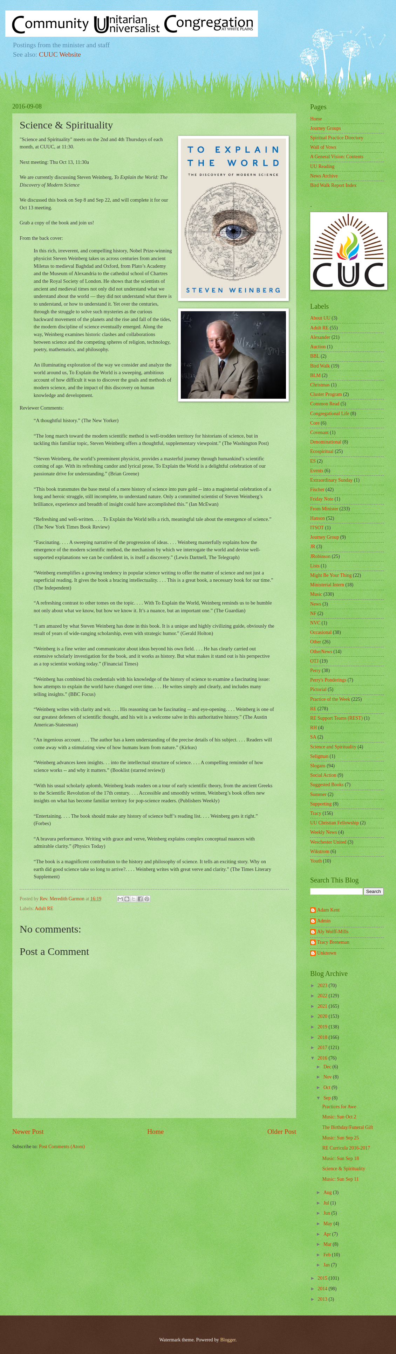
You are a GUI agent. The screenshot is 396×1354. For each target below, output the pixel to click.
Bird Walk (320, 366)
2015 (323, 1278)
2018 (323, 1037)
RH (313, 727)
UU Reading (322, 166)
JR (312, 546)
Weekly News (323, 832)
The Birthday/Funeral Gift (347, 1127)
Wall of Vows (323, 147)
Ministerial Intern (327, 584)
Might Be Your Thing (331, 575)
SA (313, 737)
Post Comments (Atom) (62, 1146)
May (328, 1223)
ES (313, 461)
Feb (327, 1254)
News (315, 604)
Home (155, 1131)
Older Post (281, 1131)
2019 (323, 1027)
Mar (328, 1244)
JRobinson (320, 556)
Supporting (321, 804)
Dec (328, 1066)
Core (315, 423)
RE (313, 708)
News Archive (324, 176)
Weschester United (328, 842)
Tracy (315, 813)
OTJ (314, 661)
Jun (327, 1213)
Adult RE (44, 908)
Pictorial (318, 689)
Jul (326, 1203)
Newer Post (28, 1131)
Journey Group (324, 537)
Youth (316, 861)
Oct (327, 1087)
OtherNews (321, 651)
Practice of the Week (330, 699)
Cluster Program (326, 394)
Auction (318, 346)
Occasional (321, 632)
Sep (327, 1098)
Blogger (227, 1339)
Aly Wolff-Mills (332, 931)
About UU (320, 318)
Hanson (317, 518)
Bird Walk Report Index (333, 185)
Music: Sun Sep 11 (340, 1179)
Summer (318, 794)
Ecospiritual (322, 451)
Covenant (319, 432)
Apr (327, 1234)
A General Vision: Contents (336, 156)
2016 (323, 1058)
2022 (323, 995)
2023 (323, 985)
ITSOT (317, 527)
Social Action (323, 775)
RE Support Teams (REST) (336, 718)
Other (315, 641)
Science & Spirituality (343, 1168)
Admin (323, 920)
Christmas (320, 385)
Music (316, 594)
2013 (323, 1299)
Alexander (320, 337)
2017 (323, 1047)
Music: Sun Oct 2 (339, 1116)
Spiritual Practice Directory (336, 137)
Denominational (325, 442)
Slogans (318, 765)
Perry (315, 670)
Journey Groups (325, 128)
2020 (323, 1016)
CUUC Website (60, 54)
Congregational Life (329, 413)
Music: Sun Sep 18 (340, 1158)
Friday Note (321, 499)
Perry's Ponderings (328, 680)
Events (316, 470)
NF (313, 613)
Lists (315, 565)
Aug (328, 1192)
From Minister (324, 508)
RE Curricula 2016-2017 (346, 1148)
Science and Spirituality (333, 746)
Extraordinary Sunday (331, 480)
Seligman (319, 756)
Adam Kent (328, 910)
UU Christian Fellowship (334, 822)
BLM (315, 375)
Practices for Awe (339, 1106)
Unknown (326, 953)
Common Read (324, 403)
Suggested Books (326, 784)
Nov (328, 1077)
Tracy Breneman (333, 942)
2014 (323, 1288)
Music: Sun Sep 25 (340, 1137)
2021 (323, 1006)
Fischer (317, 489)
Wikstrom (319, 851)
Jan (327, 1265)
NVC (315, 623)
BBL (315, 356)
